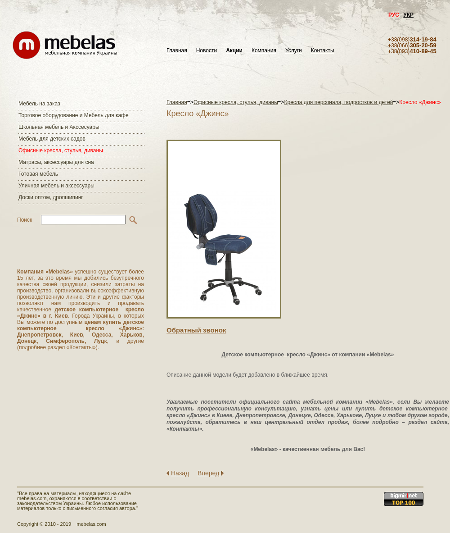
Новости (206, 51)
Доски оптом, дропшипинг (50, 197)
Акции (234, 51)
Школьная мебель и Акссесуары (58, 127)
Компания (264, 51)
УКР (408, 15)
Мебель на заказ (39, 103)
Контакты (322, 51)
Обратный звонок (196, 330)
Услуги (293, 51)
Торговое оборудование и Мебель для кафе (73, 115)
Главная (176, 51)
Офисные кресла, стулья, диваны (60, 150)
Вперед (208, 473)
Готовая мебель (38, 174)
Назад (180, 473)
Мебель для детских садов (52, 139)
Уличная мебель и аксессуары (56, 185)
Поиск (24, 220)
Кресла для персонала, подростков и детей (338, 102)
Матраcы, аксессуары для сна (56, 162)
